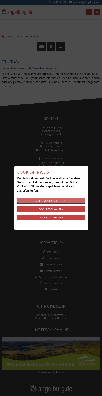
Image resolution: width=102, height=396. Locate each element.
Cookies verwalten (51, 209)
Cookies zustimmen (51, 217)
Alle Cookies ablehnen (51, 200)
